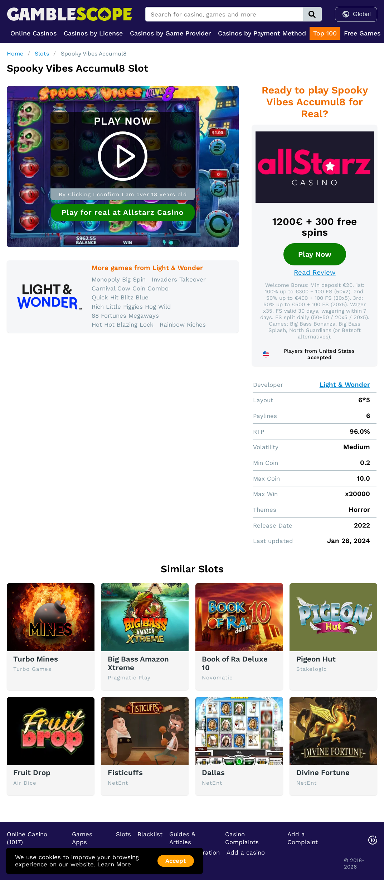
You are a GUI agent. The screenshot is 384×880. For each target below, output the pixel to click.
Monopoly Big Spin (119, 279)
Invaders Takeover (179, 279)
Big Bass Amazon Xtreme (138, 663)
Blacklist (149, 834)
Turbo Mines (35, 659)
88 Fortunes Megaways (125, 315)
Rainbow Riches (183, 324)
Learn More (114, 864)
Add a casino (246, 852)
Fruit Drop (31, 772)
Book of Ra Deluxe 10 (235, 663)
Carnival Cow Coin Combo (130, 288)
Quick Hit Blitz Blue (120, 297)
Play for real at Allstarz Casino (123, 212)
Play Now (314, 254)
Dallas (213, 772)
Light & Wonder (345, 385)
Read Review (315, 272)
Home (15, 53)
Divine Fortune (323, 772)
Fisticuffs (125, 772)
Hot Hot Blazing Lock (123, 324)
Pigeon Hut (316, 659)
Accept (175, 860)
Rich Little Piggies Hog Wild (131, 306)
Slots (42, 53)
